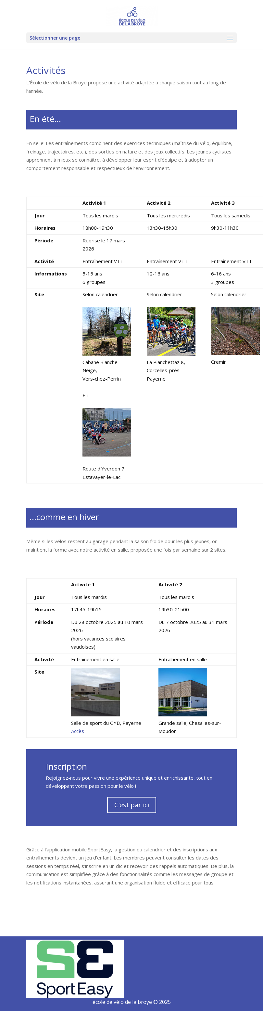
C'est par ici (131, 804)
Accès (77, 731)
